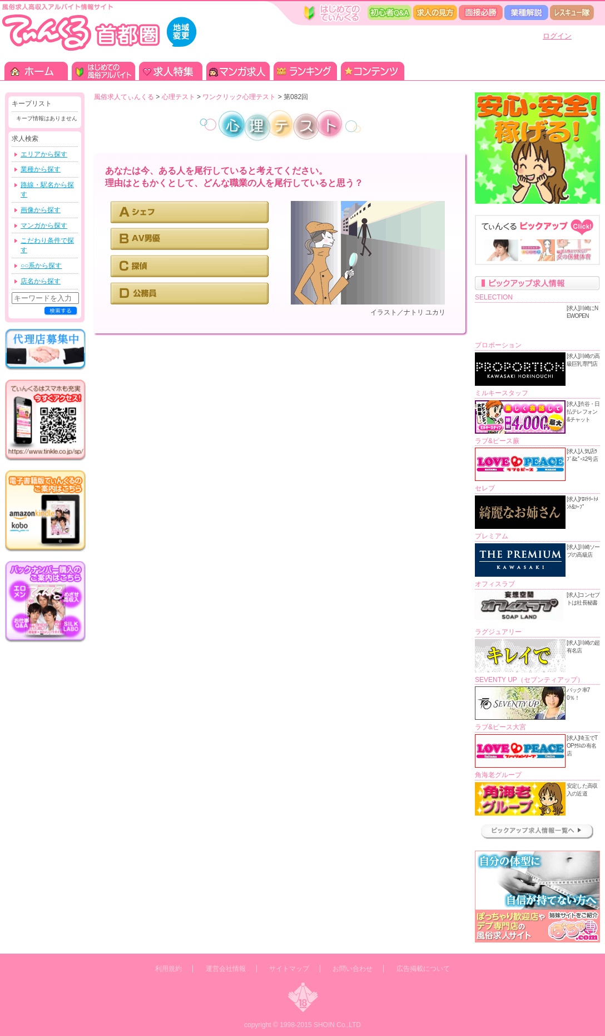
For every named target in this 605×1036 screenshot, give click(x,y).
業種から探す (41, 169)
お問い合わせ (353, 969)
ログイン (557, 36)
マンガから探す (44, 225)
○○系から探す (41, 265)
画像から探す (41, 210)
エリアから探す (44, 154)
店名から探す (41, 281)
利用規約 (168, 969)
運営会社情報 (226, 969)
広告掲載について (423, 969)
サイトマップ (289, 969)
